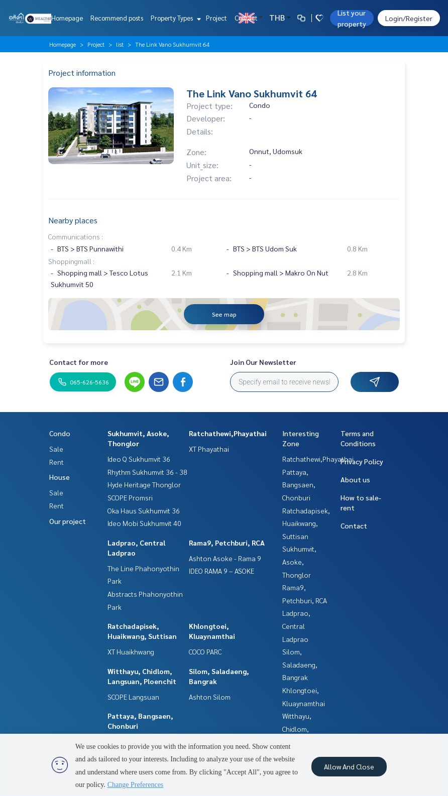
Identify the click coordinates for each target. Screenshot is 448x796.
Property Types (174, 18)
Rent (56, 461)
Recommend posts (116, 18)
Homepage (67, 18)
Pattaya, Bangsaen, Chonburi (298, 484)
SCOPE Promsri (130, 497)
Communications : (75, 236)
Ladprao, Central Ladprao (296, 625)
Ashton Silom (210, 696)
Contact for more (78, 361)
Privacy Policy (362, 461)
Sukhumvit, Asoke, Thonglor (299, 561)
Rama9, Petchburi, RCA (227, 542)
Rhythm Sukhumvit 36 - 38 (147, 471)
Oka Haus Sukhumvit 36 (143, 510)
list (120, 44)
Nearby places (72, 220)
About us (355, 479)
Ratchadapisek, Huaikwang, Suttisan (306, 523)
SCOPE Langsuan (133, 696)
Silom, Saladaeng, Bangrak (299, 664)
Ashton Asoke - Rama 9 (225, 558)
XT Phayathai (209, 448)
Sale (56, 448)
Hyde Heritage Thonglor (144, 484)
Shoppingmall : (71, 261)
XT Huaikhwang (130, 651)
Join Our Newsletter (263, 361)
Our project (67, 520)
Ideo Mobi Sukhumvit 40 (144, 522)
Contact (246, 18)
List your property (352, 18)
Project (216, 18)
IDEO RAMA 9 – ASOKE (221, 570)
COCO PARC (205, 651)
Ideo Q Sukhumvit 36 (138, 458)
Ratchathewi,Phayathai (228, 433)
